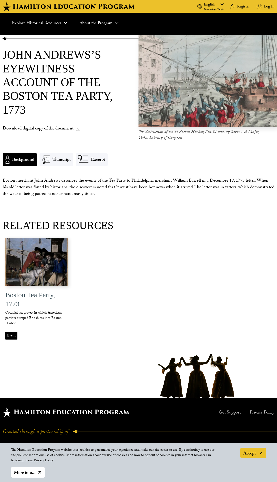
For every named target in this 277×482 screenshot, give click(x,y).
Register (243, 6)
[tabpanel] (138, 188)
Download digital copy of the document (42, 129)
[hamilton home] (69, 6)
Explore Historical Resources (40, 23)
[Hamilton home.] (66, 411)
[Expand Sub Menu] (65, 23)
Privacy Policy (262, 413)
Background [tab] (23, 160)
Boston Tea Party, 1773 (30, 299)
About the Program (100, 23)
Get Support (230, 413)
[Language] (214, 4)
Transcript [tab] (61, 160)
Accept (249, 456)
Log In (269, 6)
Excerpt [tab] (98, 160)
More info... (24, 475)
